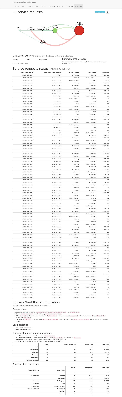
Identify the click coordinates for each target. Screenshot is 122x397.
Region (30, 6)
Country (52, 6)
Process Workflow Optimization (24, 2)
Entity (44, 6)
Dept (23, 6)
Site (37, 6)
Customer (60, 6)
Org (17, 6)
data (25, 312)
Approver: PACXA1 (99, 12)
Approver (78, 6)
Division (70, 6)
